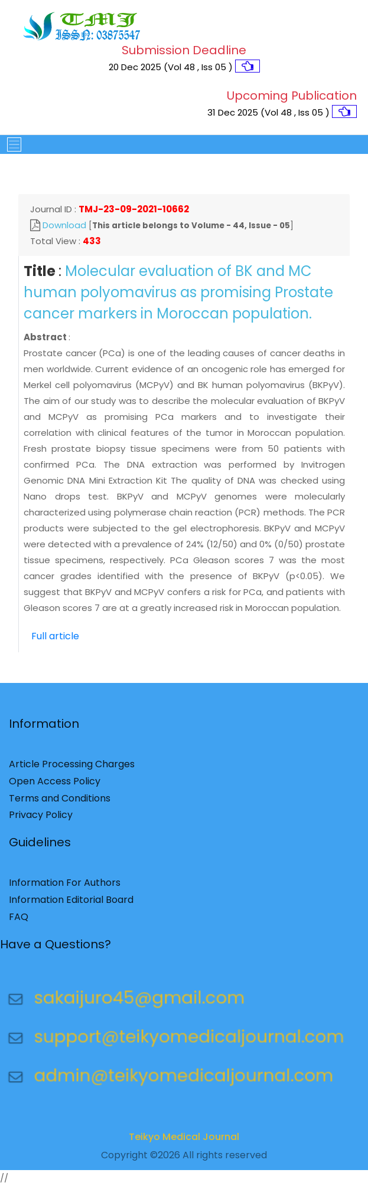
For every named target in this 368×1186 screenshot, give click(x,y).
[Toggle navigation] (10, 144)
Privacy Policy (41, 819)
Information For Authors (65, 886)
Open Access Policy (54, 784)
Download (64, 225)
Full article (55, 636)
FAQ (18, 920)
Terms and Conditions (59, 802)
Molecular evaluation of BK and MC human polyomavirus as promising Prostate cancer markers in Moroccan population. (178, 292)
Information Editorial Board (71, 904)
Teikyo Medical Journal (184, 1140)
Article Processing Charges (72, 768)
